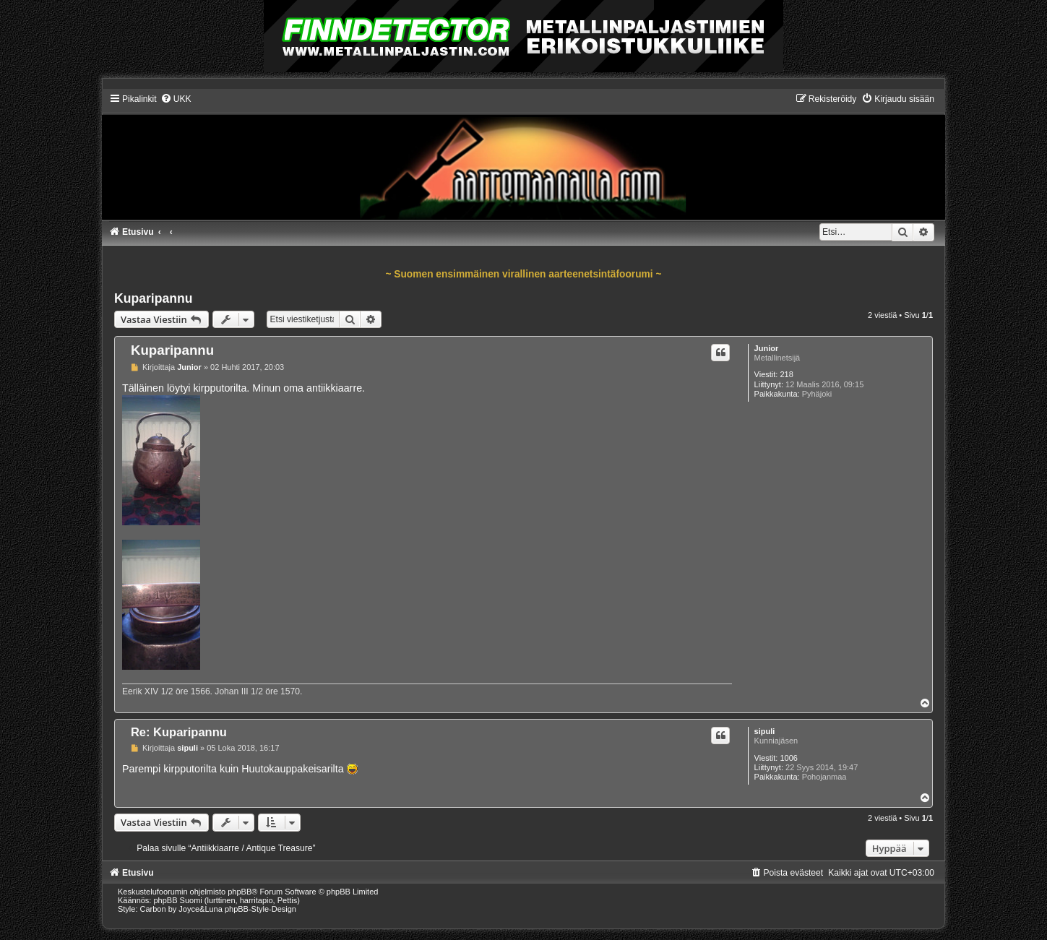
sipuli (764, 731)
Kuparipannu (153, 298)
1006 (788, 758)
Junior (766, 348)
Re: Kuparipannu (179, 731)
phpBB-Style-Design (260, 909)
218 (786, 374)
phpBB (239, 891)
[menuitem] (175, 99)
